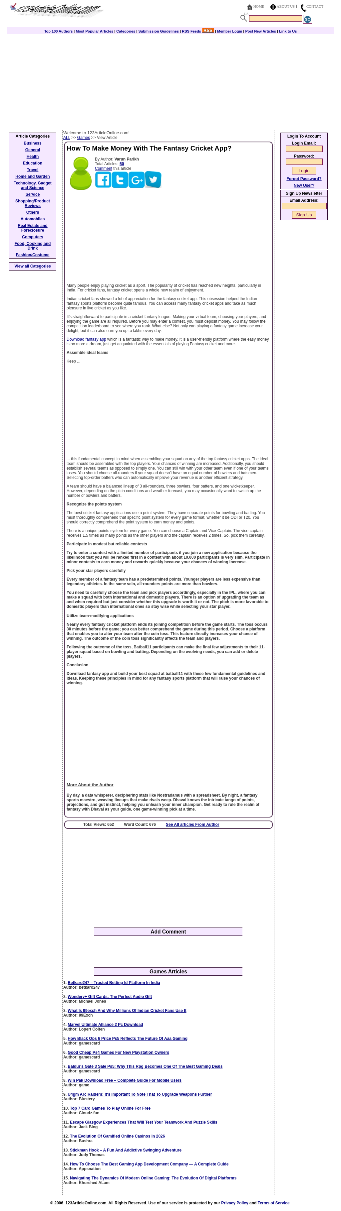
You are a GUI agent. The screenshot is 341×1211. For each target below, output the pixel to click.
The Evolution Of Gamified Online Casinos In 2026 (117, 1136)
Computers (32, 237)
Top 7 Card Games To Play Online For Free (110, 1108)
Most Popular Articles (94, 31)
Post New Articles (260, 31)
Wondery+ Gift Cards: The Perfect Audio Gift (110, 996)
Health (33, 156)
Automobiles (33, 219)
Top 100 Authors (58, 31)
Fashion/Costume (33, 255)
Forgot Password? (303, 178)
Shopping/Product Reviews (32, 203)
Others (32, 212)
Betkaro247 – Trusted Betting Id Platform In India (114, 982)
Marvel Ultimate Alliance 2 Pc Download (105, 1024)
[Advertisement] (170, 80)
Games (83, 137)
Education (32, 163)
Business (32, 143)
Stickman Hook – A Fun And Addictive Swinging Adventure (125, 1150)
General (32, 150)
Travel (33, 169)
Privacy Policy (234, 1203)
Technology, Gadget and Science (33, 185)
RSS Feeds (198, 31)
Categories (125, 31)
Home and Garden (32, 176)
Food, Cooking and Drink (33, 246)
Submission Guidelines (158, 31)
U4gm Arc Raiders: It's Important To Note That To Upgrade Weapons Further (140, 1094)
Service (33, 194)
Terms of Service (274, 1203)
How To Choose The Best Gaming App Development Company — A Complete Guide (149, 1164)
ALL (66, 137)
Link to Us (288, 31)
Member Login (229, 31)
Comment (103, 168)
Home (258, 6)
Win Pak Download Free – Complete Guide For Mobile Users (124, 1080)
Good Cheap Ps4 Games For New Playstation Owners (118, 1052)
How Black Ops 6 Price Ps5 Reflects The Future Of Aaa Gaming (127, 1038)
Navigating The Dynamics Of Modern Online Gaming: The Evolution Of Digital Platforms (153, 1178)
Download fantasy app (86, 339)
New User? (304, 185)
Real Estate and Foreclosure (32, 228)
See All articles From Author (192, 824)
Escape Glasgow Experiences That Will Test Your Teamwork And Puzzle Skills (143, 1122)
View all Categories (33, 266)
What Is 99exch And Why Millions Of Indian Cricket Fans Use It (127, 1010)
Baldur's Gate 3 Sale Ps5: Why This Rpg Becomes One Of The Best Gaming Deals (145, 1066)
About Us (286, 6)
